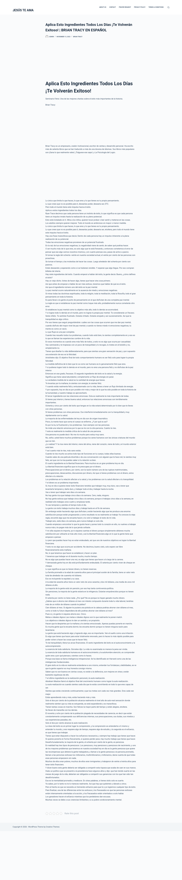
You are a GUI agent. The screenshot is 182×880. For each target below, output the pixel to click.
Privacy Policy (139, 7)
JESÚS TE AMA (23, 10)
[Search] (168, 7)
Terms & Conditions (156, 7)
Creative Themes (53, 827)
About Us (102, 7)
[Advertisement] (91, 60)
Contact (112, 7)
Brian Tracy (77, 37)
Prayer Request (125, 7)
